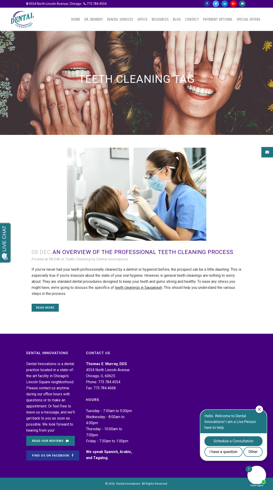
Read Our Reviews (50, 441)
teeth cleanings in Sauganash (138, 287)
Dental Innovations (112, 259)
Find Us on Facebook (52, 455)
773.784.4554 (97, 4)
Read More (45, 307)
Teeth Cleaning (78, 259)
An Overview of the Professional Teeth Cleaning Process (143, 252)
